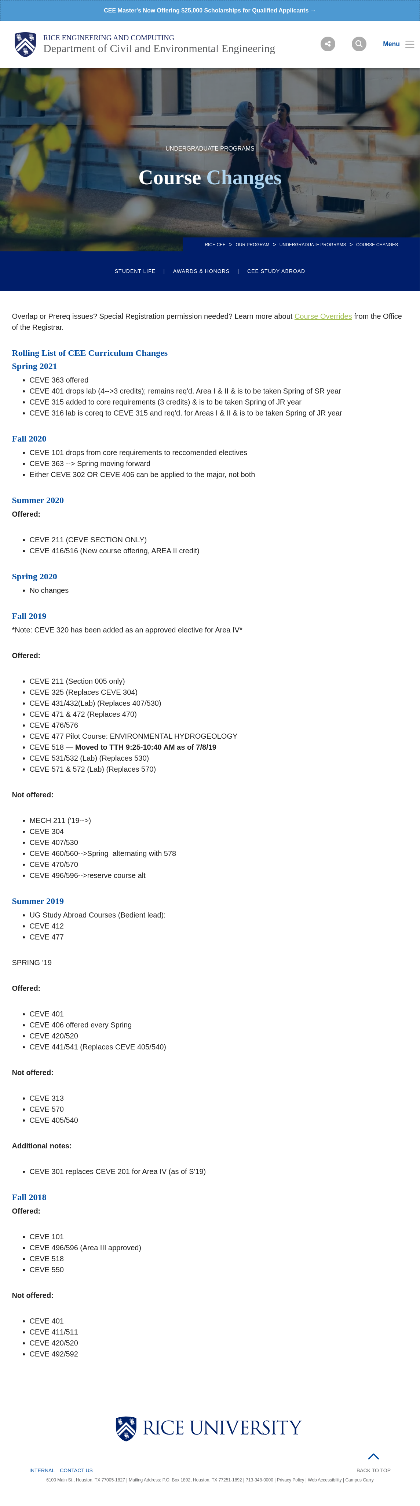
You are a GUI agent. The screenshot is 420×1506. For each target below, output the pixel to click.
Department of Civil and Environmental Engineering (159, 48)
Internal (42, 1470)
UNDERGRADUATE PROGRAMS (313, 244)
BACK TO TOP (374, 1470)
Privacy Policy (290, 1480)
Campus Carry (359, 1480)
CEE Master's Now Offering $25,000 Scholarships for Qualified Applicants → (210, 10)
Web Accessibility (325, 1480)
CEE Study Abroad (276, 271)
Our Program (252, 244)
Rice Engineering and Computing (108, 37)
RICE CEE (215, 244)
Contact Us (76, 1470)
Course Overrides (323, 316)
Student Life (135, 271)
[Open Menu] (394, 44)
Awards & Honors (201, 271)
